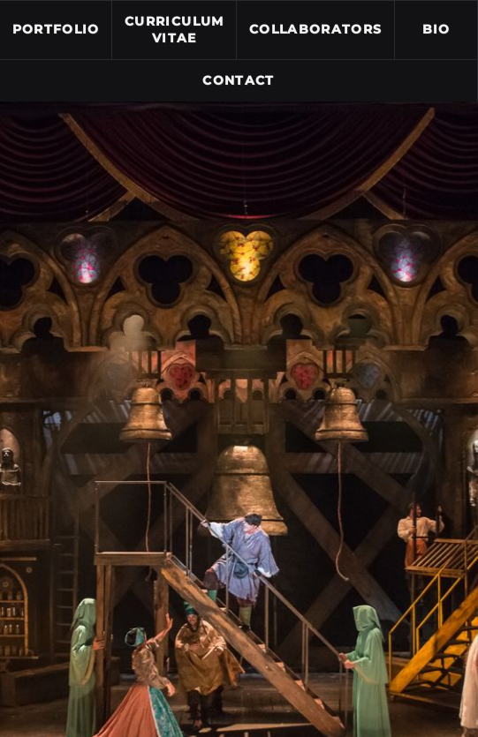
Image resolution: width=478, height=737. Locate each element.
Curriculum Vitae (174, 30)
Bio (436, 29)
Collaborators (316, 29)
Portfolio (56, 29)
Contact (238, 80)
